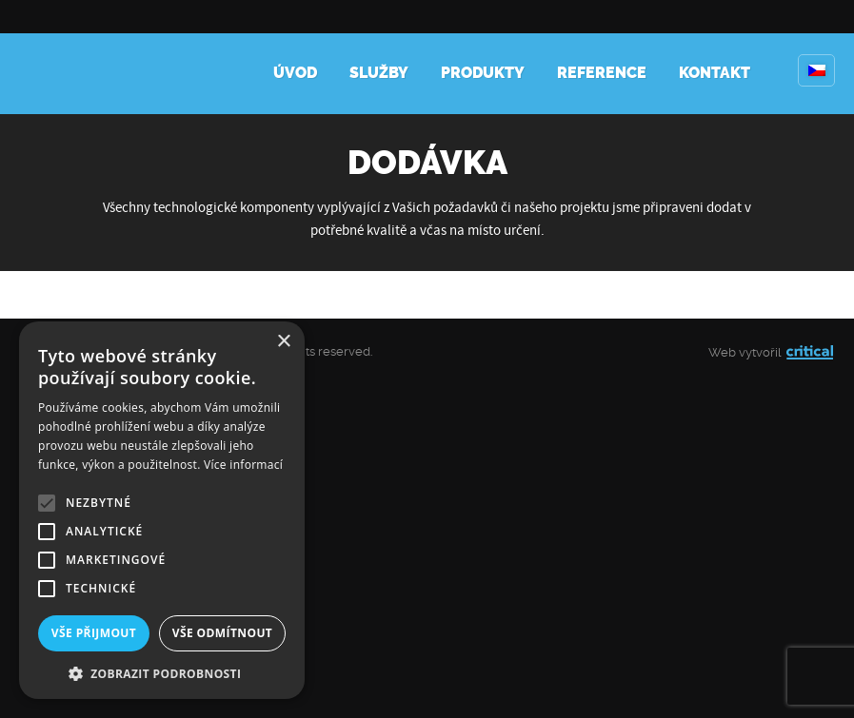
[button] (162, 672)
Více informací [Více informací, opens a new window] (243, 464)
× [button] (283, 342)
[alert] (162, 510)
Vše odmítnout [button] (222, 633)
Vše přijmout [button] (93, 633)
